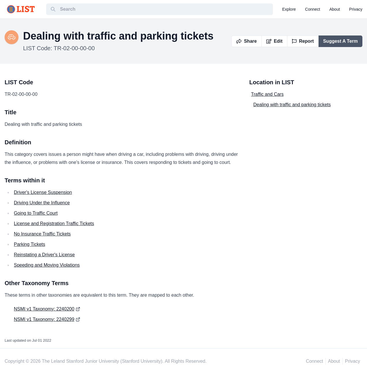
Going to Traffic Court (36, 213)
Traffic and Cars (267, 94)
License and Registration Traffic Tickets (54, 223)
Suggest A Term (340, 41)
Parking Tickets (29, 244)
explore (289, 9)
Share (246, 41)
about (334, 9)
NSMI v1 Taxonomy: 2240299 (44, 319)
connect (312, 9)
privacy (355, 9)
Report (303, 41)
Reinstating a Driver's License (44, 254)
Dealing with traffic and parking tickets (292, 104)
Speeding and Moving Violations (47, 265)
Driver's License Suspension (43, 192)
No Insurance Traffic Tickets (42, 233)
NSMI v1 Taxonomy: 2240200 (44, 308)
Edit (274, 41)
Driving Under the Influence (42, 202)
